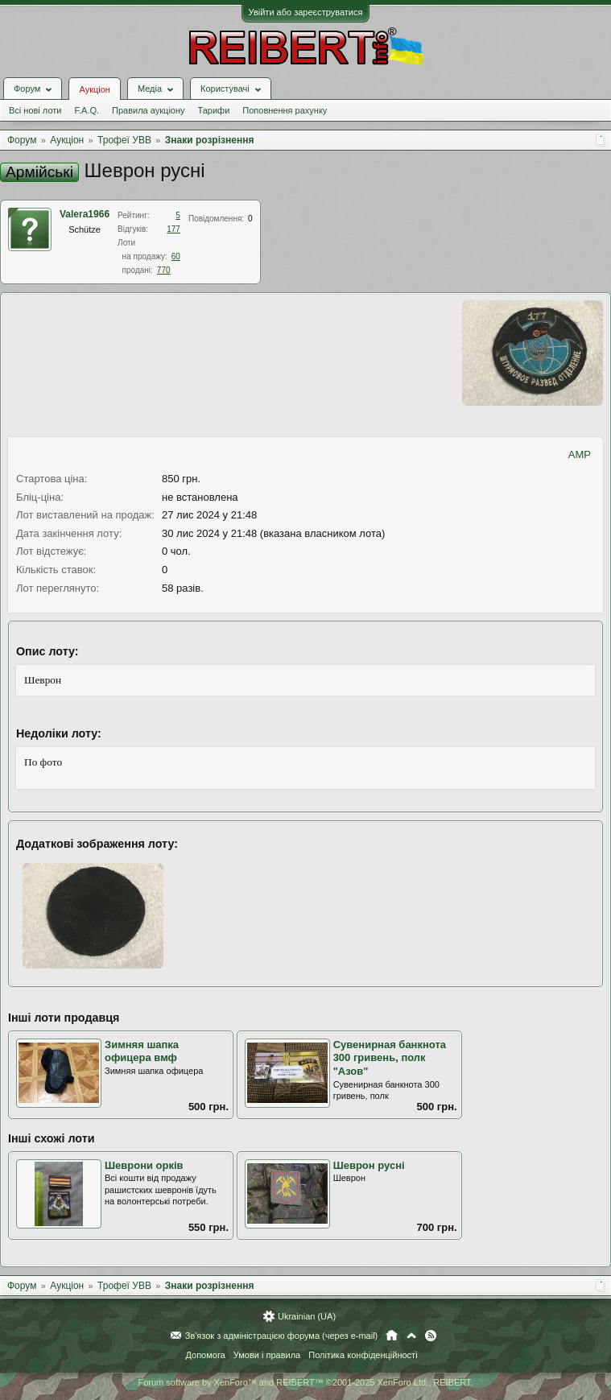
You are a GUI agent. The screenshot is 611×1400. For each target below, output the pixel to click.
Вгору (411, 1335)
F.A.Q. (86, 110)
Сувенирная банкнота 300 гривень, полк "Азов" (389, 1058)
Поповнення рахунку (284, 110)
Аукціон (94, 89)
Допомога (205, 1355)
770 (164, 270)
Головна (392, 1335)
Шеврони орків (144, 1165)
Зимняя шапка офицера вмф (142, 1051)
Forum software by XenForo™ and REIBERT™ (305, 1382)
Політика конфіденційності (362, 1355)
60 (175, 256)
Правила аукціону (148, 110)
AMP (579, 454)
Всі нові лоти (35, 110)
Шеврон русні (369, 1165)
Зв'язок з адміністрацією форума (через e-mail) (281, 1335)
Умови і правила (266, 1355)
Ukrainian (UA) (307, 1316)
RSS (430, 1335)
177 (173, 229)
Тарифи (214, 110)
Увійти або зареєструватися (306, 12)
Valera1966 (84, 214)
